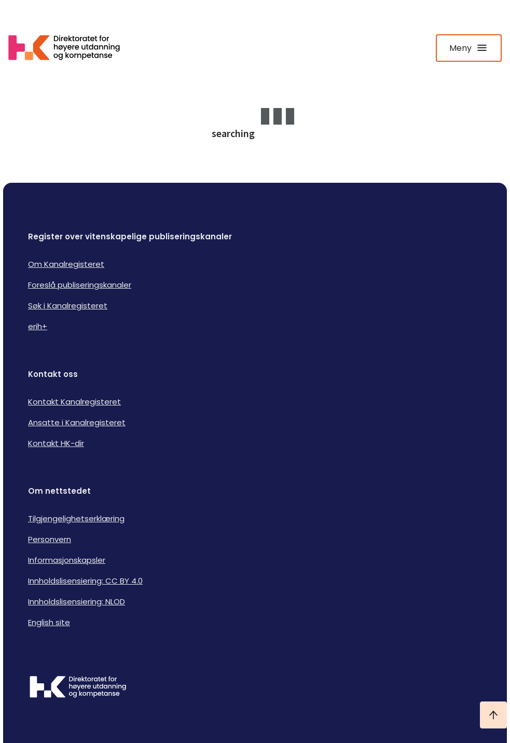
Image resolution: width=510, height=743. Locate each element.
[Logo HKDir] (255, 687)
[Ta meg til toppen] (493, 714)
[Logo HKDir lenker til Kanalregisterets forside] (70, 48)
